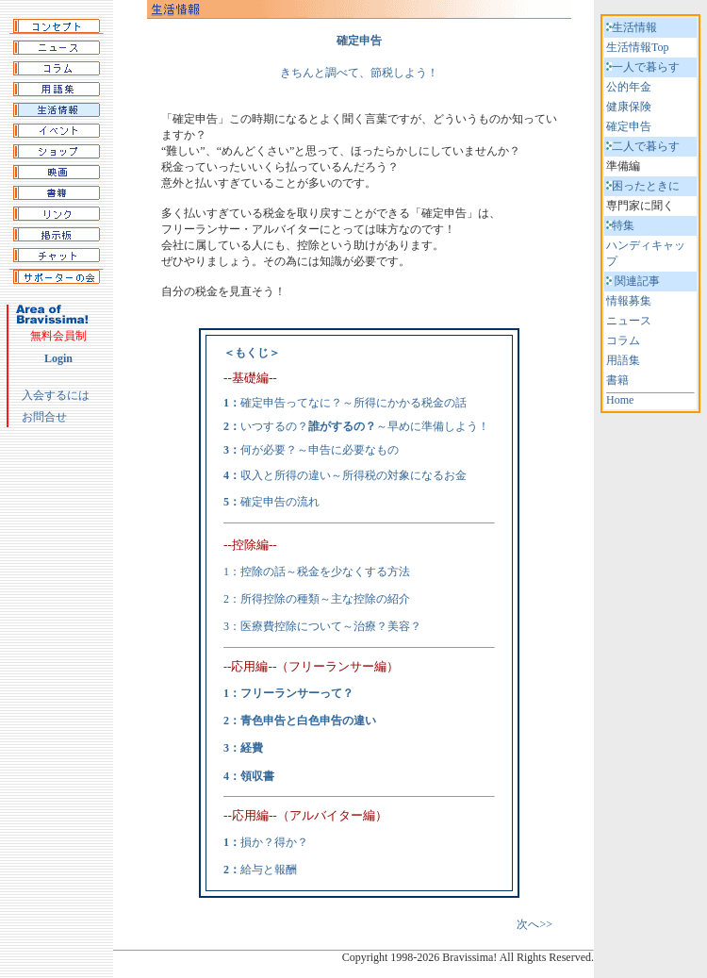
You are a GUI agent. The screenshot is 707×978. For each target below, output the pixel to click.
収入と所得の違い (285, 475)
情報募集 (628, 300)
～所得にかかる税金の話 (404, 402)
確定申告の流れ (280, 501)
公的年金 (628, 86)
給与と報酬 (268, 869)
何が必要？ (268, 449)
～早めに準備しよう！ (398, 426)
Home (619, 399)
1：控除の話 (254, 571)
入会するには (56, 395)
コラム (623, 340)
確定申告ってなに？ (291, 402)
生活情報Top (637, 47)
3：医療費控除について (282, 626)
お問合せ (44, 416)
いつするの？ (274, 426)
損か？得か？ (274, 842)
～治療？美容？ (381, 626)
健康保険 (628, 106)
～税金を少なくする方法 (348, 571)
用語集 (623, 360)
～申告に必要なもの (348, 449)
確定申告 (628, 126)
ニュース (628, 320)
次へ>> (534, 924)
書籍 (617, 380)
